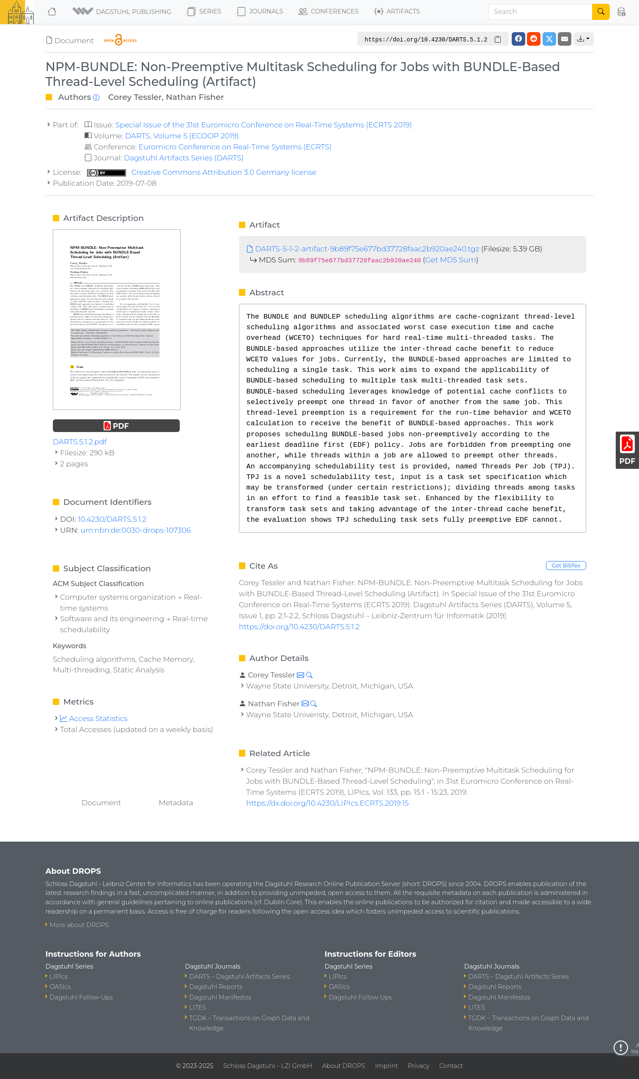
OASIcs (60, 987)
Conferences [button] (329, 12)
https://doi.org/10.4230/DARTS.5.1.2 (299, 626)
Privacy (418, 1066)
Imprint (386, 1066)
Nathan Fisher (195, 97)
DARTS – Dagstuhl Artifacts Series (239, 976)
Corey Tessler (135, 97)
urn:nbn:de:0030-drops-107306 (135, 530)
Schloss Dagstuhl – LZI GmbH (267, 1066)
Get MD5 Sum (450, 259)
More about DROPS (79, 925)
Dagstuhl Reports (216, 987)
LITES (197, 1007)
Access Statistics (94, 718)
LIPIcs (59, 976)
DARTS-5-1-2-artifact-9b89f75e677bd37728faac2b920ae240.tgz (363, 248)
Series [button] (204, 12)
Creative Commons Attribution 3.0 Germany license (201, 172)
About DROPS (343, 1066)
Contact (451, 1066)
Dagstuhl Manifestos (220, 997)
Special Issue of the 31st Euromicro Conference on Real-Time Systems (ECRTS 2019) (263, 124)
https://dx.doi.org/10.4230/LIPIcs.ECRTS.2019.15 (327, 802)
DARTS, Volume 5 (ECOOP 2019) (182, 135)
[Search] (540, 12)
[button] (122, 12)
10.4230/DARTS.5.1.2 (112, 519)
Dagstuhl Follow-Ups (81, 997)
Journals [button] (260, 12)
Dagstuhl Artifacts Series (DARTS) (184, 157)
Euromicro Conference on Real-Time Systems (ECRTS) (235, 146)
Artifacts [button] (397, 12)
